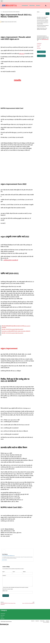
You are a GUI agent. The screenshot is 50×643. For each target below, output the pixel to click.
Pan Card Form (41, 53)
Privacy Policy (42, 640)
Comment (4, 590)
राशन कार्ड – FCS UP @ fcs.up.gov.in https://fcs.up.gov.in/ (13, 337)
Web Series (2, 638)
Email (14, 586)
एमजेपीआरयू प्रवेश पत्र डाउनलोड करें (10, 265)
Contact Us (37, 640)
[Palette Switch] (46, 5)
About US (32, 640)
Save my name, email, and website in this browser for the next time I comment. (15, 603)
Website (24, 586)
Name (3, 586)
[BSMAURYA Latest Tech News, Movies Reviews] (9, 5)
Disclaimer (47, 640)
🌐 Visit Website (4, 574)
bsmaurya (10, 641)
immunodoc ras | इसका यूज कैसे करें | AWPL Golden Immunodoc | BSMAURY (16, 339)
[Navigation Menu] (2, 1)
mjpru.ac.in (21, 54)
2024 (1, 641)
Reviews (38, 48)
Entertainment (25, 5)
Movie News (32, 5)
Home (1, 11)
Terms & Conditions (46, 641)
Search (47, 13)
